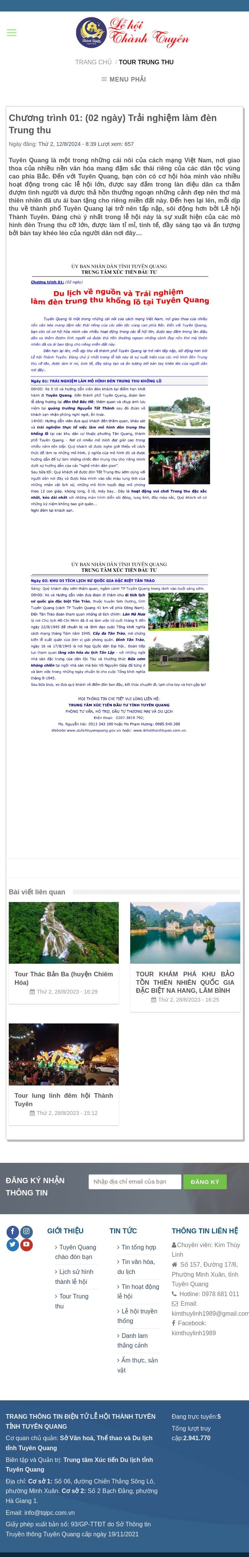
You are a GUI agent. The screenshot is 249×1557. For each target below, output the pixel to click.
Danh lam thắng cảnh (132, 1341)
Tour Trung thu (71, 1301)
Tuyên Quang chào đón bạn (75, 1252)
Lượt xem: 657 (116, 144)
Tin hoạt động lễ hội (138, 1292)
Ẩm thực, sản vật (137, 1365)
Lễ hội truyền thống (137, 1316)
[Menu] (11, 32)
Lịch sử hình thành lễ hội (74, 1277)
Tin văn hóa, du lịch (136, 1267)
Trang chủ (93, 62)
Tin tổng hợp (138, 1247)
